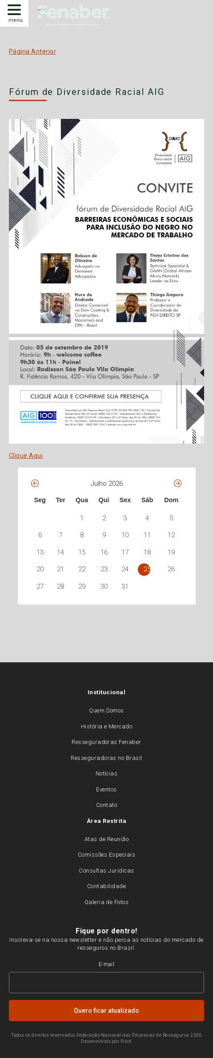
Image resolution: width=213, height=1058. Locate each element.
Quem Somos (106, 710)
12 (171, 535)
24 (125, 569)
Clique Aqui (26, 455)
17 (125, 552)
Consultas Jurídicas (106, 870)
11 (147, 535)
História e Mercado (107, 726)
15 (81, 552)
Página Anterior (32, 51)
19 (171, 552)
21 (60, 569)
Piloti (126, 1041)
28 (60, 586)
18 (147, 552)
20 (40, 569)
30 (104, 586)
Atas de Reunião (106, 839)
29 (81, 586)
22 (81, 569)
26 (171, 569)
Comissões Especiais (106, 854)
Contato (106, 805)
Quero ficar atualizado (106, 1010)
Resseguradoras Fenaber (106, 742)
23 (104, 569)
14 (60, 552)
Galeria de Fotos (106, 902)
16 (104, 552)
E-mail (107, 964)
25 (147, 569)
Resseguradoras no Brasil (106, 758)
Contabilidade (106, 886)
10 (125, 535)
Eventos (106, 789)
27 (40, 586)
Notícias (107, 773)
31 (125, 586)
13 (40, 552)
